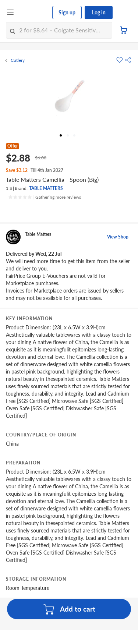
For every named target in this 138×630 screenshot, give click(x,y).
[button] (128, 60)
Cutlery (18, 60)
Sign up (67, 12)
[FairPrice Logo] (33, 12)
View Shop (117, 237)
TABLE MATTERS (46, 188)
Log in (99, 12)
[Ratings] (44, 197)
